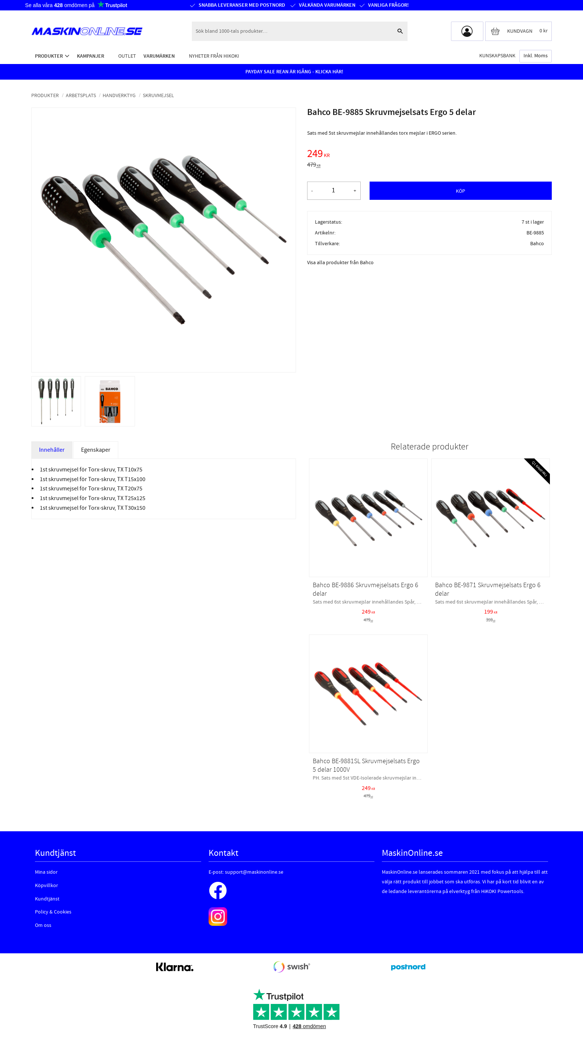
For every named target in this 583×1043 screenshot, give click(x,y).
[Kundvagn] (518, 31)
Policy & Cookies (53, 912)
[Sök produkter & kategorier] (292, 31)
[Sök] (400, 31)
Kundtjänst (47, 899)
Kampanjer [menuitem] (90, 56)
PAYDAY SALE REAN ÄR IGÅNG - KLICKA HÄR (293, 71)
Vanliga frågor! (388, 5)
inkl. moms (536, 55)
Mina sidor (46, 872)
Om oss (43, 925)
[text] (429, 154)
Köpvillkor (46, 885)
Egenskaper (95, 450)
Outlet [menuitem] (127, 56)
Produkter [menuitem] (49, 56)
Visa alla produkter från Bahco (340, 262)
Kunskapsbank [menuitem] (497, 55)
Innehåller (52, 450)
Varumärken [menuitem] (159, 56)
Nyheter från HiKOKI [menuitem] (214, 56)
